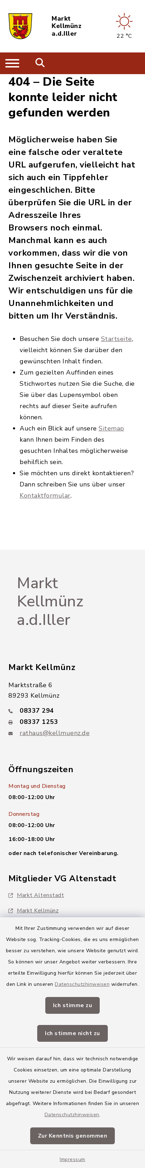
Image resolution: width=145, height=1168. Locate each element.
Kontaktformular (45, 495)
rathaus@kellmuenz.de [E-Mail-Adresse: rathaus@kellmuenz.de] (55, 733)
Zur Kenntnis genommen (72, 1136)
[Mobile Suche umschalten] (40, 63)
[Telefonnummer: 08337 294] (72, 710)
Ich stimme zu (72, 1005)
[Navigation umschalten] (12, 63)
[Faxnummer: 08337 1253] (72, 722)
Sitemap (111, 428)
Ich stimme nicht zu (72, 1033)
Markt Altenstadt (36, 895)
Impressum (72, 1159)
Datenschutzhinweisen (82, 984)
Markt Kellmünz (33, 910)
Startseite (116, 339)
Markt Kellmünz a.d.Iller (66, 26)
